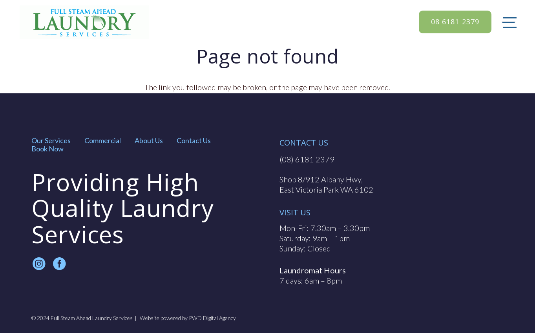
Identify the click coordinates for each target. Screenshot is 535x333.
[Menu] (508, 22)
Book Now (47, 148)
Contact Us (194, 140)
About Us (149, 140)
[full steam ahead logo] (84, 22)
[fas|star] (38, 264)
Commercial (102, 140)
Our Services (51, 140)
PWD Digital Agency (212, 318)
